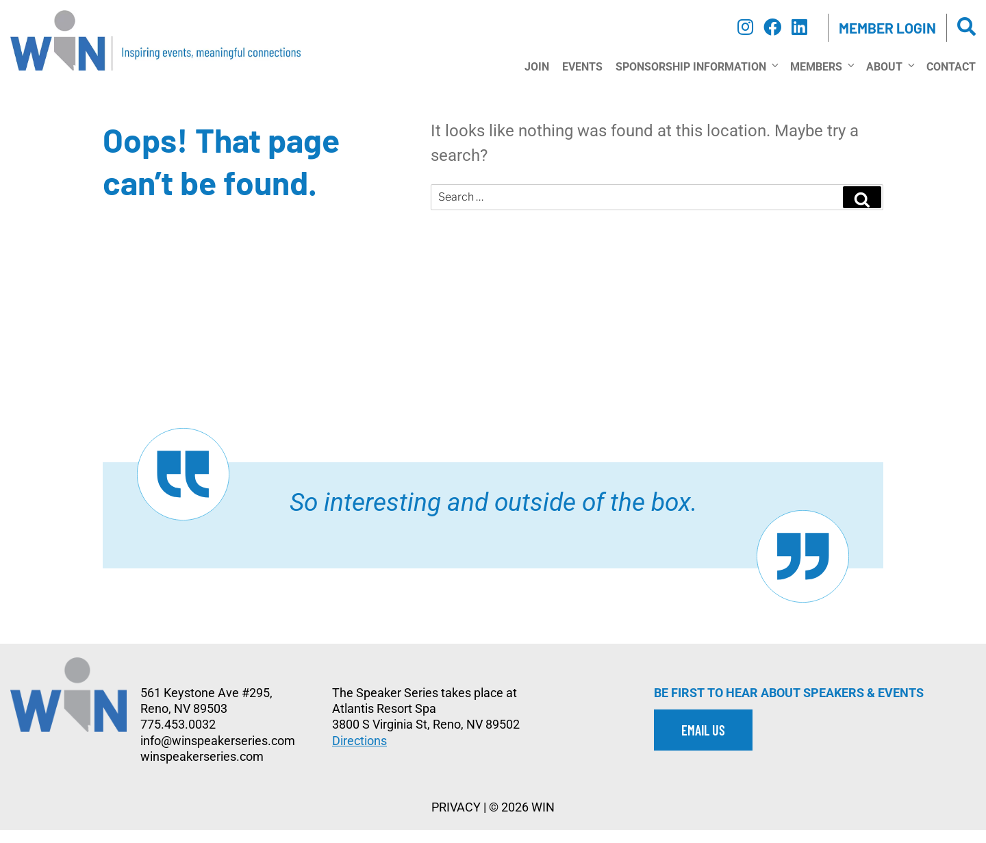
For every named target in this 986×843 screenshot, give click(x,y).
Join (536, 79)
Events (582, 79)
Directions (359, 753)
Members (821, 79)
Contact (951, 79)
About (889, 79)
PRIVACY (456, 821)
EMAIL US (703, 743)
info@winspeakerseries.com (217, 753)
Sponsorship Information (696, 79)
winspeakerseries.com (202, 770)
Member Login (887, 27)
